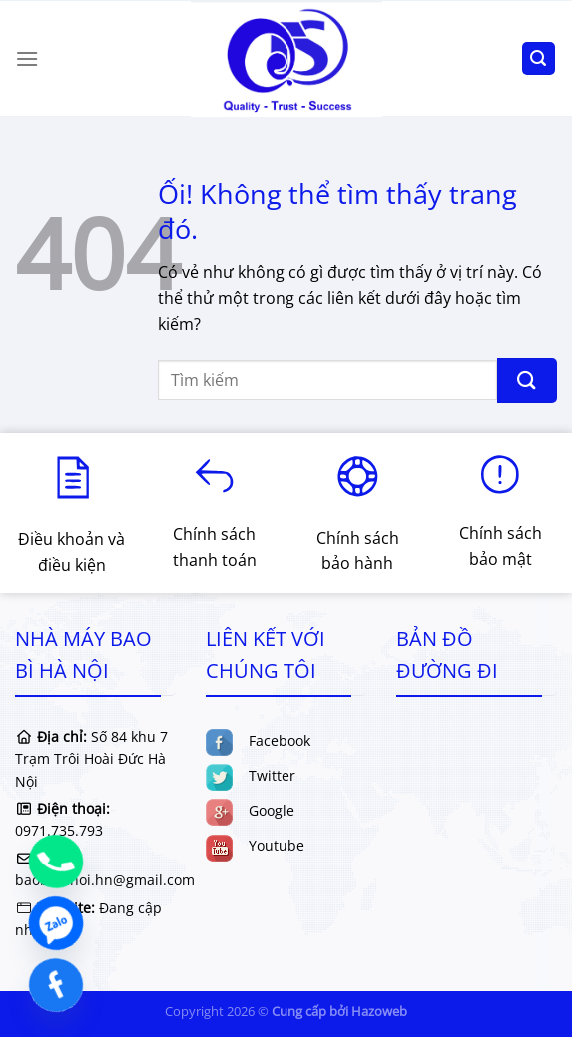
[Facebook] (56, 985)
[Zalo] (56, 923)
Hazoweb (379, 1011)
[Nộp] (527, 380)
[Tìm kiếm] (539, 58)
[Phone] (56, 861)
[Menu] (27, 58)
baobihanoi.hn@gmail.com (105, 879)
